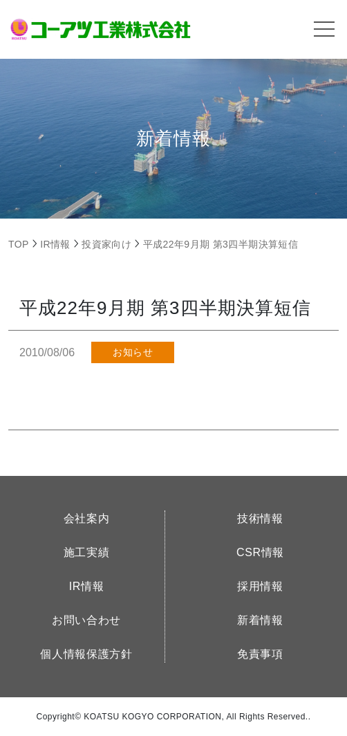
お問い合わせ (86, 620)
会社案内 (87, 518)
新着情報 (260, 620)
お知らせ (133, 352)
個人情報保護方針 (86, 654)
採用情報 (260, 586)
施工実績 (87, 552)
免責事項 (260, 654)
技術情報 (260, 518)
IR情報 (86, 586)
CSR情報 (260, 552)
